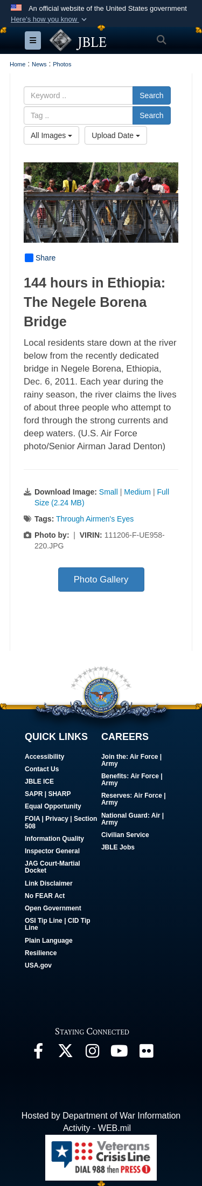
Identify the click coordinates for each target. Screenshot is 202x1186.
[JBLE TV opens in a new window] (119, 1053)
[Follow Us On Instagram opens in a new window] (92, 1053)
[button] (50, 19)
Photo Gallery (101, 579)
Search (151, 95)
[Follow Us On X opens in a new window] (65, 1053)
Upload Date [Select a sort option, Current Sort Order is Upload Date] (116, 135)
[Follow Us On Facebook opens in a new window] (38, 1053)
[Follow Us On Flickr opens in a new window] (146, 1053)
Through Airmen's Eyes (95, 519)
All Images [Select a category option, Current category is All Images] (51, 135)
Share (40, 257)
